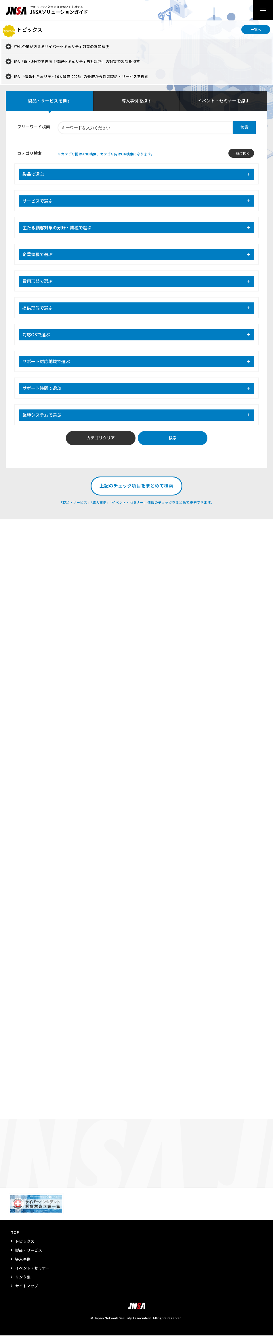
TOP (15, 1233)
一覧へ (256, 29)
